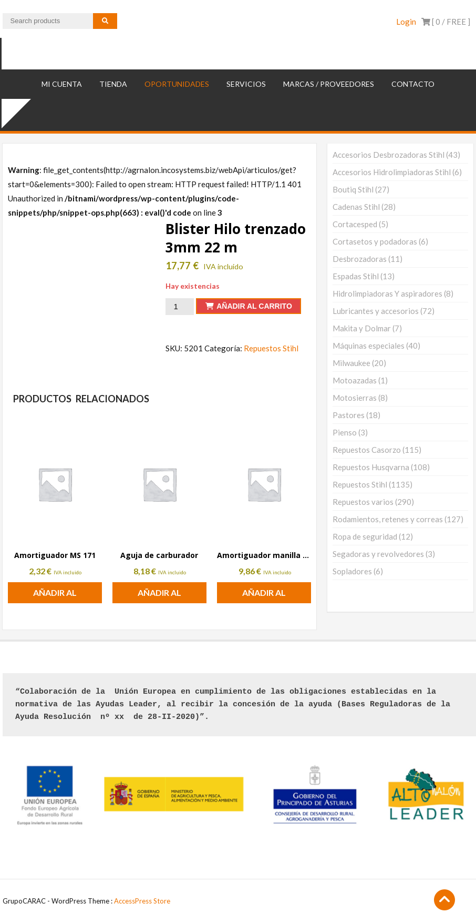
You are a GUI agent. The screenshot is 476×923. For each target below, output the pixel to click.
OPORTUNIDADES (176, 83)
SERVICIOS (246, 83)
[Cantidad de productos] (179, 306)
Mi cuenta (62, 83)
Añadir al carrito (254, 306)
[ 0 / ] (445, 21)
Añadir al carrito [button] (55, 595)
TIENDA (113, 83)
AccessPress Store (142, 901)
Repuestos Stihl (271, 348)
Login (406, 21)
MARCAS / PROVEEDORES (328, 83)
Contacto (412, 83)
